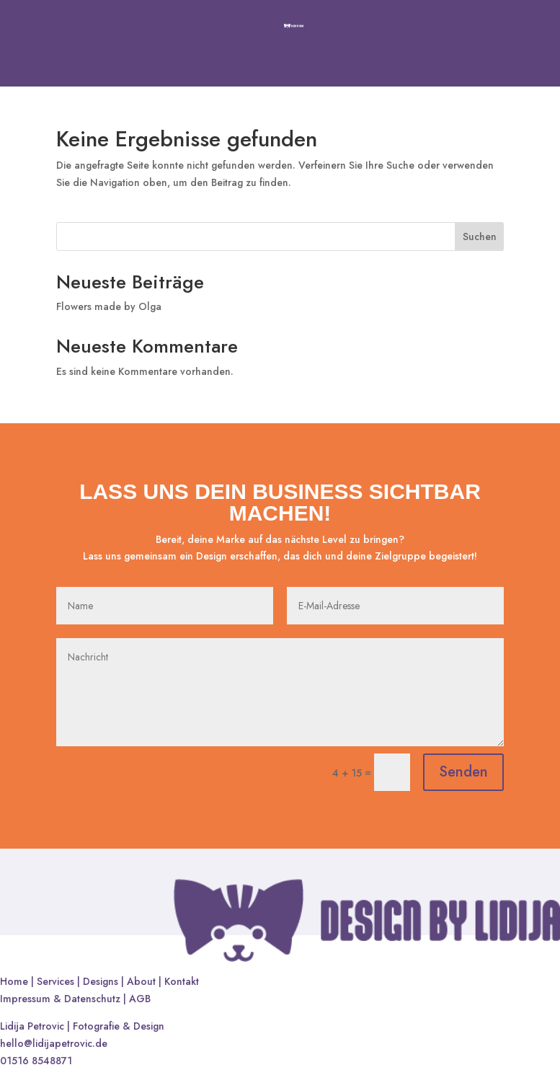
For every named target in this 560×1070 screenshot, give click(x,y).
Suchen (480, 236)
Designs (100, 981)
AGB (140, 998)
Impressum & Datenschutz (61, 998)
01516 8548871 (36, 1060)
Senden (463, 771)
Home (14, 981)
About (141, 981)
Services (55, 981)
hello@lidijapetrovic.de (53, 1043)
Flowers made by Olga (108, 306)
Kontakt (181, 981)
